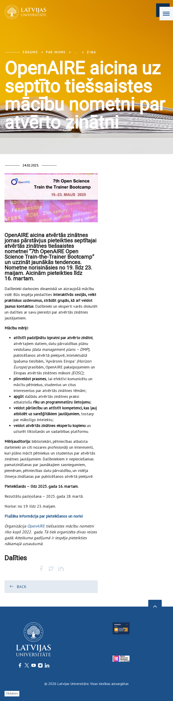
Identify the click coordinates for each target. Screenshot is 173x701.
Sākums (30, 52)
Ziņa (91, 52)
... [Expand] (76, 52)
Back (17, 586)
